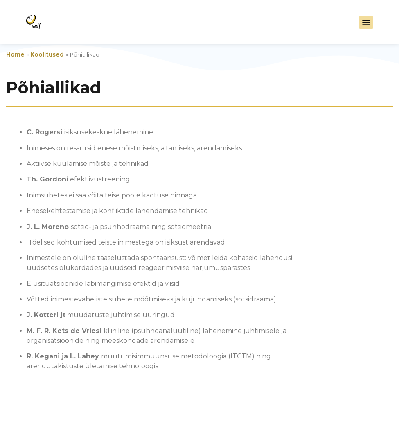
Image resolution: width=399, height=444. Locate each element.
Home (15, 54)
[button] (366, 22)
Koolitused (47, 54)
